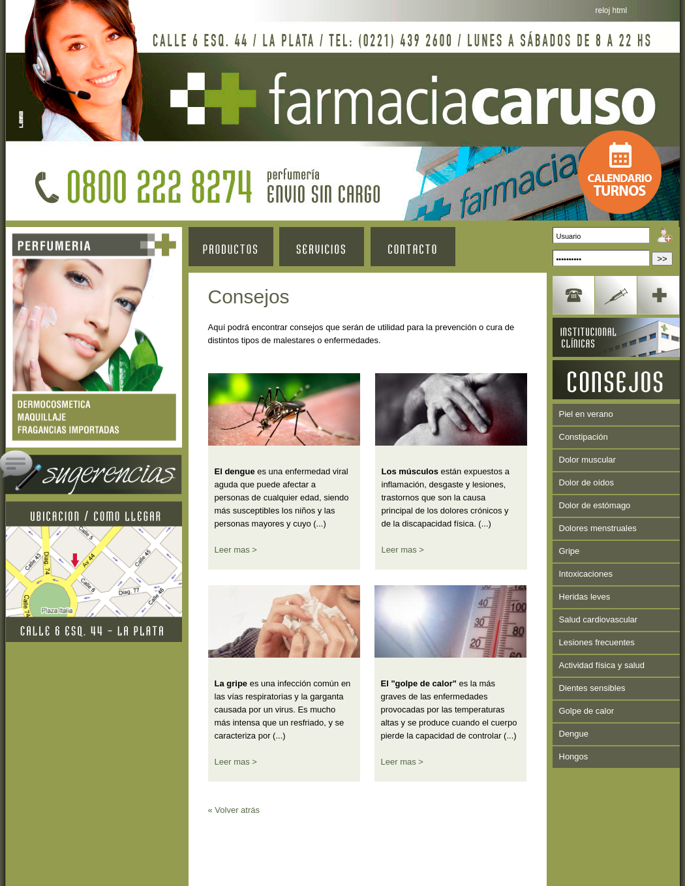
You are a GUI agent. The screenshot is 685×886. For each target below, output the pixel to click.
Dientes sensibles (592, 688)
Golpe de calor (587, 711)
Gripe (569, 551)
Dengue (574, 734)
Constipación (583, 437)
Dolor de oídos (587, 482)
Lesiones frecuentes (597, 642)
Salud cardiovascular (598, 619)
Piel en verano (586, 414)
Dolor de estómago (595, 505)
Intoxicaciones (586, 574)
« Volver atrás (234, 810)
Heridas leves (585, 597)
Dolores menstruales (598, 528)
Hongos (573, 756)
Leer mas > (236, 550)
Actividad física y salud (602, 665)
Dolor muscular (587, 460)
